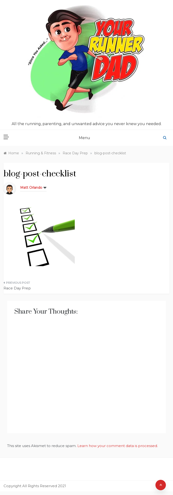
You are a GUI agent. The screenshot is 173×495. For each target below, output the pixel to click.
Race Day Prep (17, 288)
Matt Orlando (31, 187)
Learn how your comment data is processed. (117, 445)
